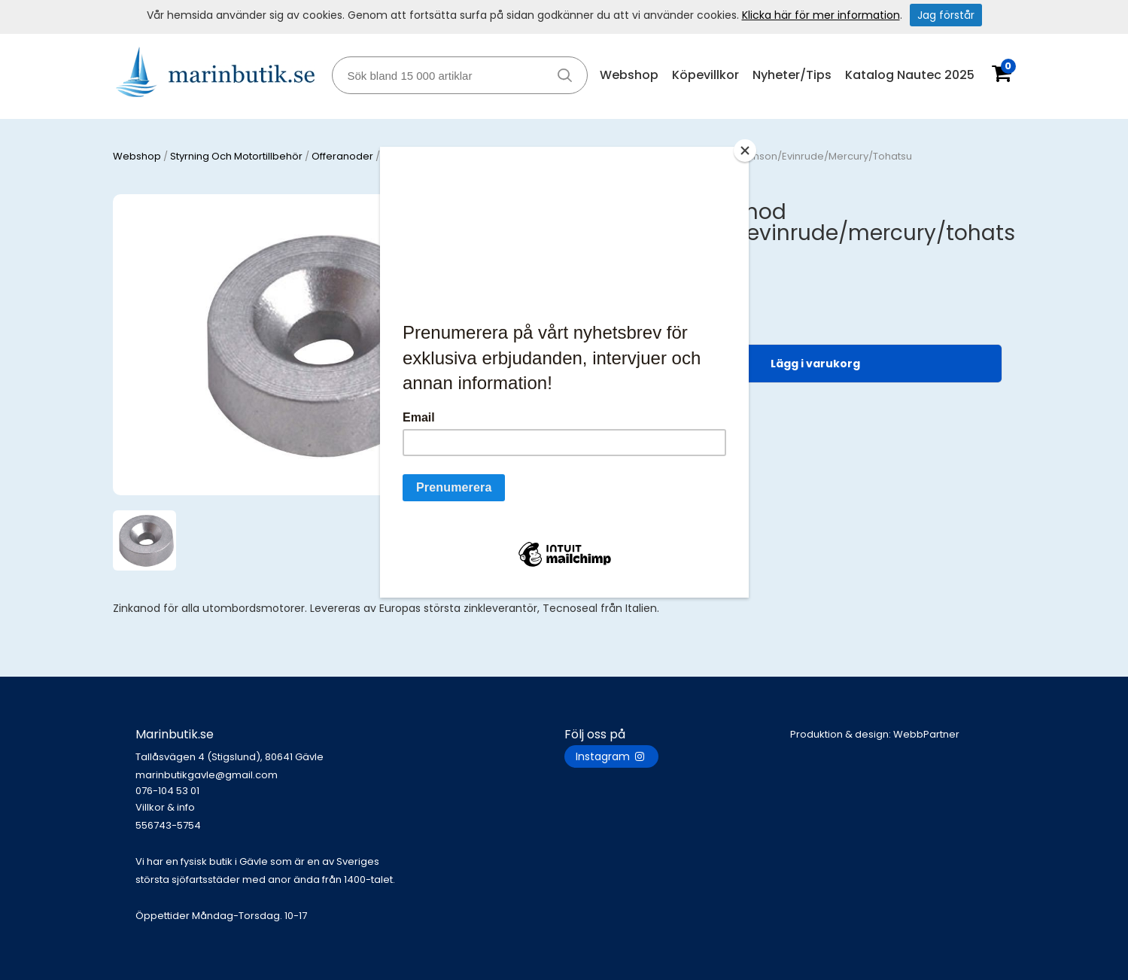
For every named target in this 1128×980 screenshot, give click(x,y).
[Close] (745, 150)
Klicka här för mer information (821, 15)
